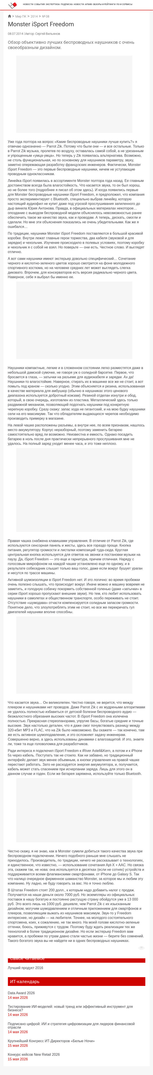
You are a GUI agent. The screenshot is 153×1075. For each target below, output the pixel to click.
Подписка (67, 4)
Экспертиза (53, 4)
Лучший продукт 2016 (25, 968)
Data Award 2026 (21, 993)
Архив (88, 4)
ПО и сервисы (124, 4)
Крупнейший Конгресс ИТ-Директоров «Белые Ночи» (51, 1041)
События (39, 4)
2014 (34, 16)
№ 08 (45, 16)
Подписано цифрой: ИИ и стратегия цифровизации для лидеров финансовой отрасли (71, 1025)
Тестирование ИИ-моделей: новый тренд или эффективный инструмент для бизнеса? (70, 1008)
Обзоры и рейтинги (104, 4)
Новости (28, 4)
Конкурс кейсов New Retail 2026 (34, 1054)
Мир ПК (20, 16)
